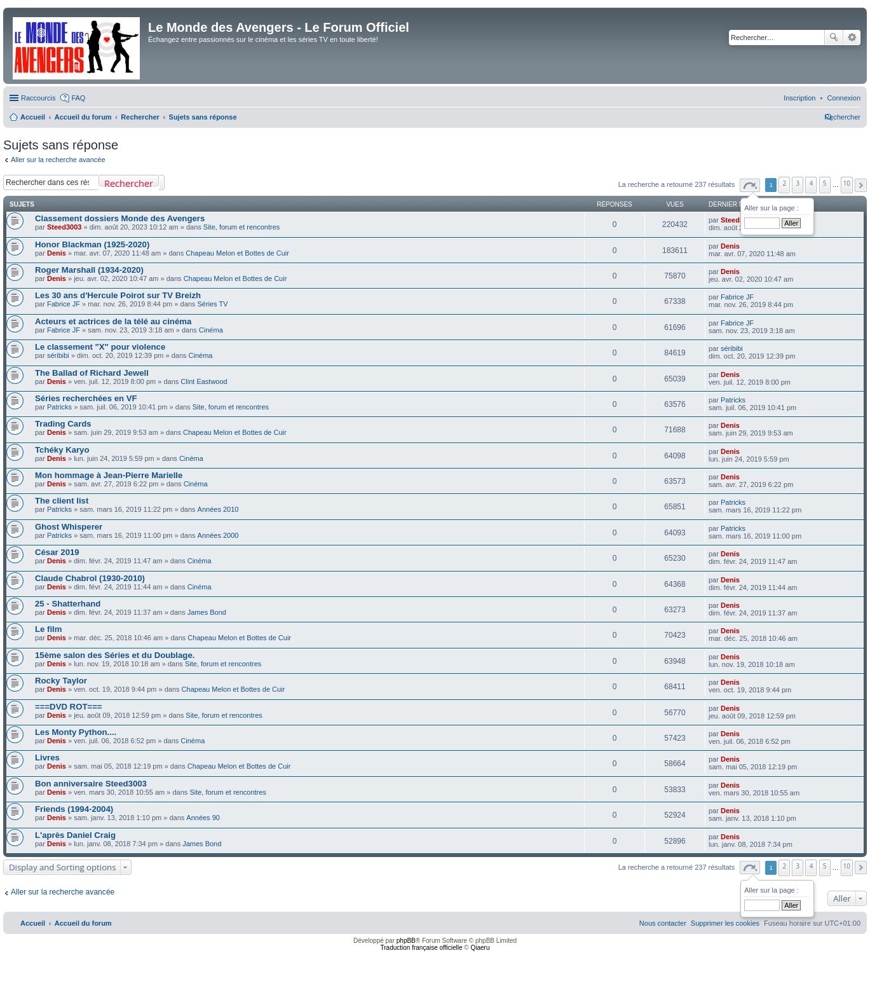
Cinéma (211, 330)
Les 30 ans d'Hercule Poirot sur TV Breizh (118, 295)
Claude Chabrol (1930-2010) (90, 578)
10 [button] (846, 183)
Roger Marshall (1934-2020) (89, 270)
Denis (56, 253)
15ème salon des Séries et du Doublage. (114, 655)
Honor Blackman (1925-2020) (92, 244)
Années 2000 (218, 535)
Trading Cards (63, 424)
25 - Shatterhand (67, 603)
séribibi (58, 355)
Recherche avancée (851, 37)
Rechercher (833, 37)
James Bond (206, 612)
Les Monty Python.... (75, 732)
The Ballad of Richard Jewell (92, 373)
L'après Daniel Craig (75, 835)
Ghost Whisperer (68, 527)
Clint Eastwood (203, 381)
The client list (61, 500)
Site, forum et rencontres (241, 227)
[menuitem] (843, 98)
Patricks (59, 407)
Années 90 (203, 817)
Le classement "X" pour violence (100, 347)
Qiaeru (479, 947)
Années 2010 (218, 509)
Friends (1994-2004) (74, 809)
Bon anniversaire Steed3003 (91, 783)
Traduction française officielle (422, 947)
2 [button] (785, 183)
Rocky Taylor (61, 680)
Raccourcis (38, 98)
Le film (48, 629)
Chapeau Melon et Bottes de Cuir (237, 253)
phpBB (406, 940)
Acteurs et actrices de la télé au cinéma (113, 321)
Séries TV (212, 304)
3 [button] (798, 183)
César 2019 (57, 552)
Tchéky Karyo (62, 450)
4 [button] (811, 183)
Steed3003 (64, 227)
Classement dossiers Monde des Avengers (120, 218)
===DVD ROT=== (68, 706)
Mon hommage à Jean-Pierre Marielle (108, 475)
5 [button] (825, 183)
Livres (47, 757)
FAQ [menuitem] (78, 98)
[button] (750, 185)
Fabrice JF (63, 304)
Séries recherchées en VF (86, 398)
